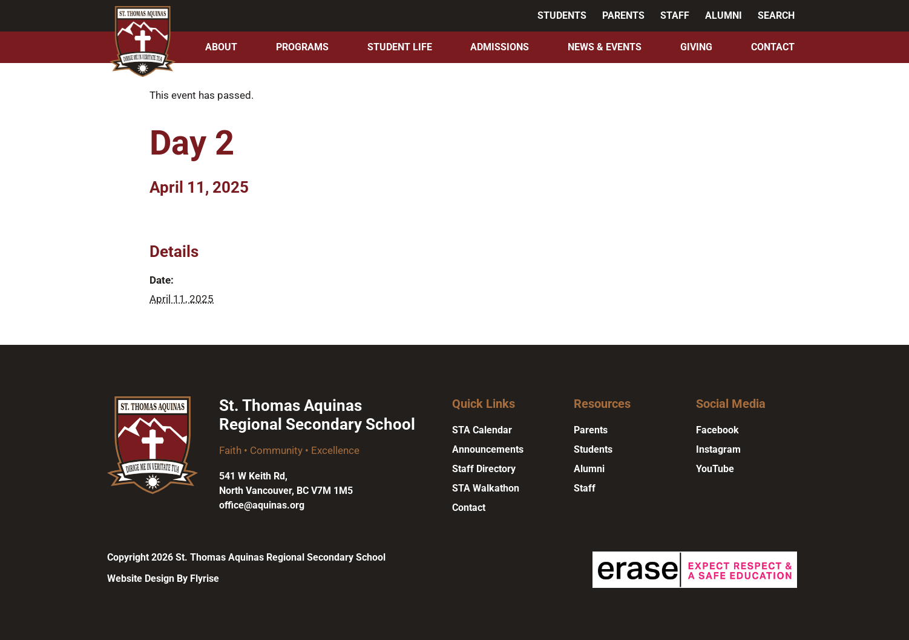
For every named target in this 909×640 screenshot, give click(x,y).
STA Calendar (482, 430)
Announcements (487, 449)
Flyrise (204, 578)
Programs (302, 47)
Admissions (499, 47)
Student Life (399, 47)
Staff (674, 15)
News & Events (605, 47)
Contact (773, 47)
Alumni (723, 15)
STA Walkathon (485, 488)
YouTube (715, 469)
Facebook (717, 430)
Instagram (718, 449)
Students (561, 15)
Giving (696, 47)
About (221, 47)
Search (776, 15)
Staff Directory (484, 469)
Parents (623, 15)
